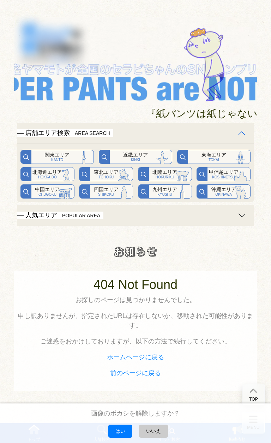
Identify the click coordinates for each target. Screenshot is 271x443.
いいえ (153, 431)
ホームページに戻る (135, 357)
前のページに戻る (135, 373)
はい (120, 431)
